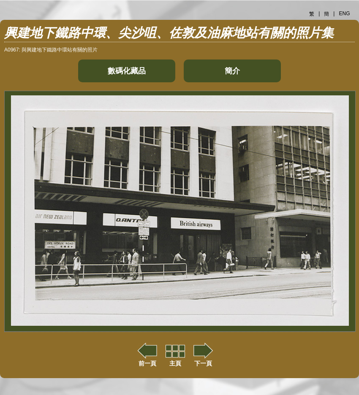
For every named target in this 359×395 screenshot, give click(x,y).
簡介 (232, 71)
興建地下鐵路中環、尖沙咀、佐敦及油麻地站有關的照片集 (169, 33)
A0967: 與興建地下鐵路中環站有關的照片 (51, 50)
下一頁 (203, 360)
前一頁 (147, 360)
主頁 (175, 360)
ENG (344, 13)
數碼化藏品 (127, 71)
